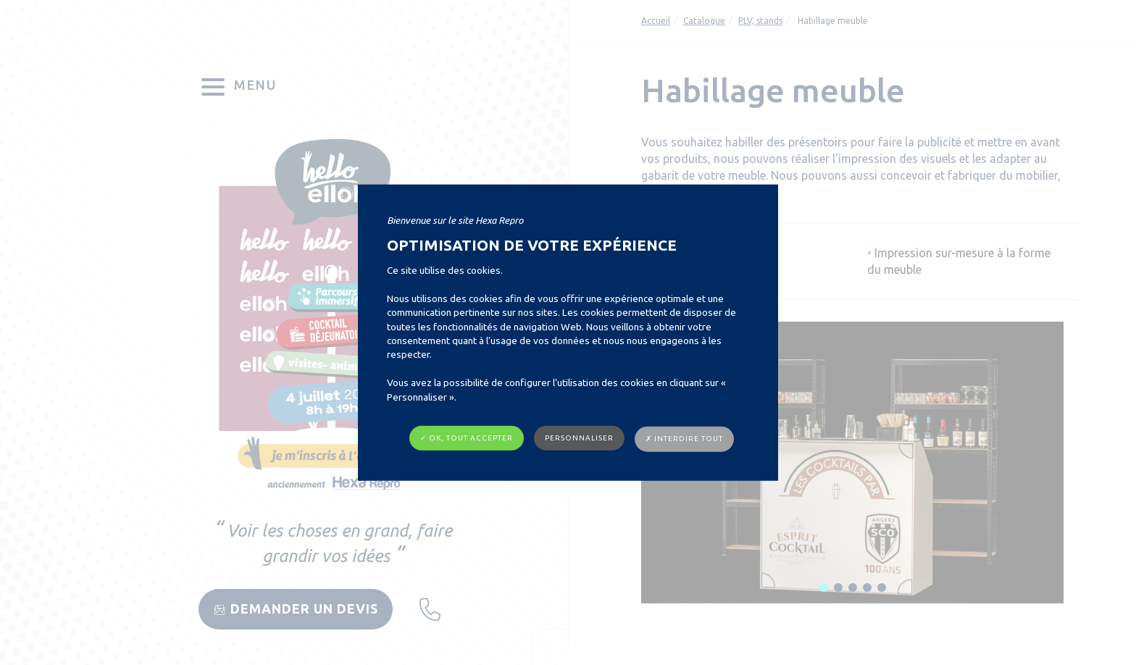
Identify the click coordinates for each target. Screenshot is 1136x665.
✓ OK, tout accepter (466, 438)
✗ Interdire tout (684, 439)
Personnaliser (579, 438)
